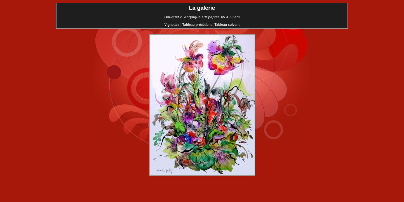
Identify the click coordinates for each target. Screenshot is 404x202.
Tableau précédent (197, 25)
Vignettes (172, 25)
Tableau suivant (227, 25)
